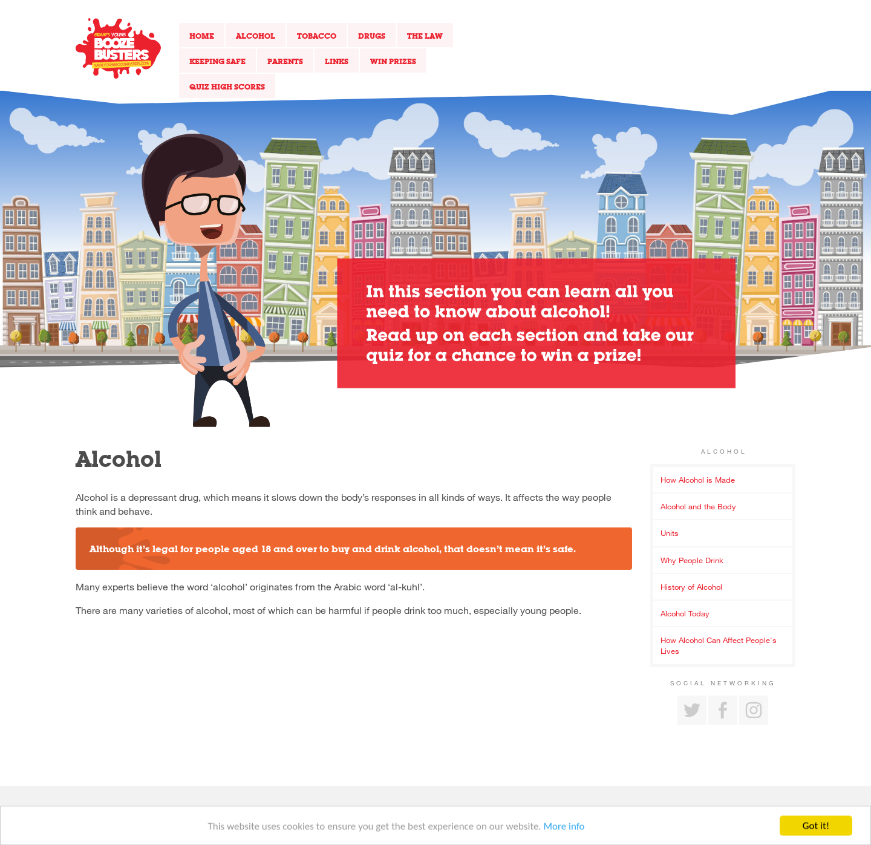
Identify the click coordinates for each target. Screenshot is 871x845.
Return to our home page (118, 48)
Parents (285, 61)
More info (564, 828)
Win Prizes (393, 61)
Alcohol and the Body (698, 506)
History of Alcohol (691, 587)
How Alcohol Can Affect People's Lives (719, 645)
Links (336, 61)
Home (201, 36)
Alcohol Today (685, 613)
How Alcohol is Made (698, 479)
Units (670, 533)
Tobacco (316, 36)
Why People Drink (692, 560)
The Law (425, 36)
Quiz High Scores (227, 86)
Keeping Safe (217, 61)
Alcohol (255, 36)
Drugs (371, 36)
